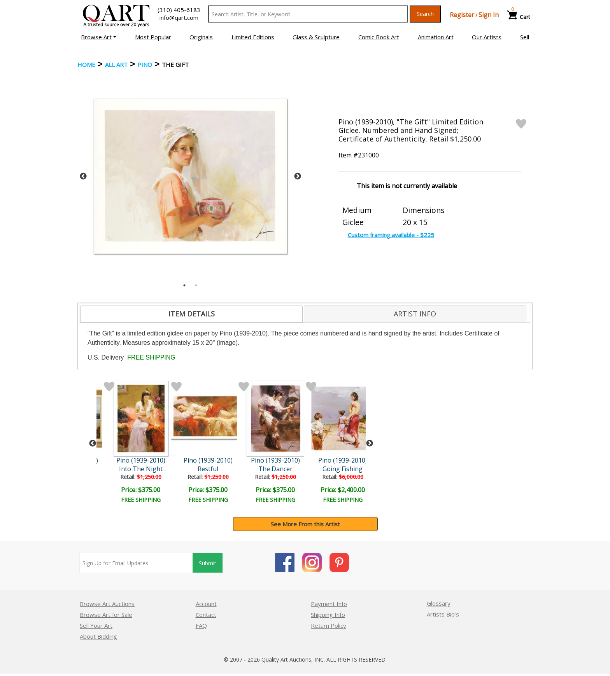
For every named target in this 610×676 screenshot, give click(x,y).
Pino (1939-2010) (140, 460)
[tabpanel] (190, 176)
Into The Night (141, 469)
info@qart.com (179, 17)
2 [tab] (196, 285)
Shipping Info (328, 614)
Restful (208, 469)
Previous (83, 176)
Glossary (438, 603)
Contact (206, 614)
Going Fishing (343, 469)
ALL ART (116, 64)
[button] (98, 37)
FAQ (201, 625)
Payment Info (329, 604)
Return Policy (328, 625)
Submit (207, 563)
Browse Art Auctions (107, 604)
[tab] (191, 314)
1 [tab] (184, 285)
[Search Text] (308, 14)
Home (86, 64)
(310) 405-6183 (179, 10)
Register (462, 14)
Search (425, 13)
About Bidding (98, 636)
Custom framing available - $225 (391, 235)
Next (297, 176)
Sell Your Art (96, 625)
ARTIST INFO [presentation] (415, 313)
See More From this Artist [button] (305, 524)
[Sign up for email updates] (136, 563)
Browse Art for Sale (106, 614)
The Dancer (275, 469)
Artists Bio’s (443, 614)
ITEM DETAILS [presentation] (191, 313)
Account (206, 604)
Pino (144, 64)
